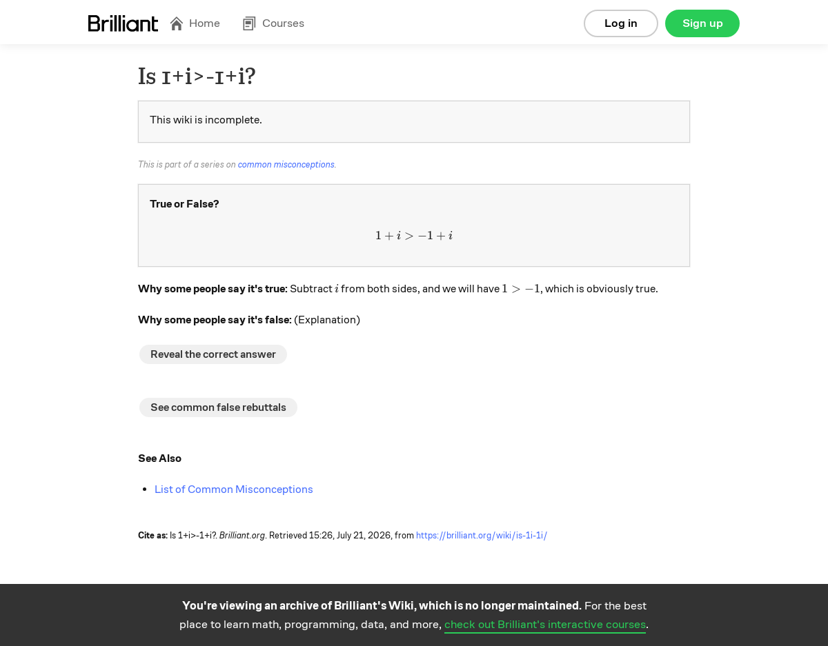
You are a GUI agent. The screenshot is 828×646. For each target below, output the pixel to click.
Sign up (702, 23)
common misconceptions (286, 164)
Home (194, 23)
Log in (621, 23)
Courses (273, 23)
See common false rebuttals (218, 407)
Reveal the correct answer (213, 354)
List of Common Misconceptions (234, 489)
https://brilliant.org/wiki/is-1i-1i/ (482, 535)
